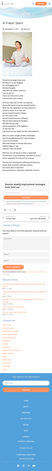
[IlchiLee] (8, 4)
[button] (33, 3)
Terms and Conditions (26, 455)
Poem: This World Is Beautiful (13, 307)
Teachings (26, 413)
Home (26, 401)
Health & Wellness (9, 338)
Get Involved (26, 419)
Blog (26, 431)
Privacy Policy (39, 201)
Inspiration (6, 341)
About (26, 407)
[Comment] (26, 243)
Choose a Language (26, 441)
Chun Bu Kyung (8, 328)
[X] (28, 465)
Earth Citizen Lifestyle (11, 331)
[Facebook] (18, 465)
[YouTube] (33, 465)
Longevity (6, 347)
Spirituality (6, 366)
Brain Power (7, 325)
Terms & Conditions (26, 201)
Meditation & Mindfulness (12, 350)
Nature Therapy (8, 354)
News (5, 357)
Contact (26, 437)
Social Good (7, 363)
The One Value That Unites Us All (14, 312)
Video (5, 369)
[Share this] (5, 210)
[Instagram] (23, 465)
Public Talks (7, 360)
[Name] (26, 254)
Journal (5, 344)
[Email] (26, 260)
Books (26, 425)
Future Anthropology (10, 334)
